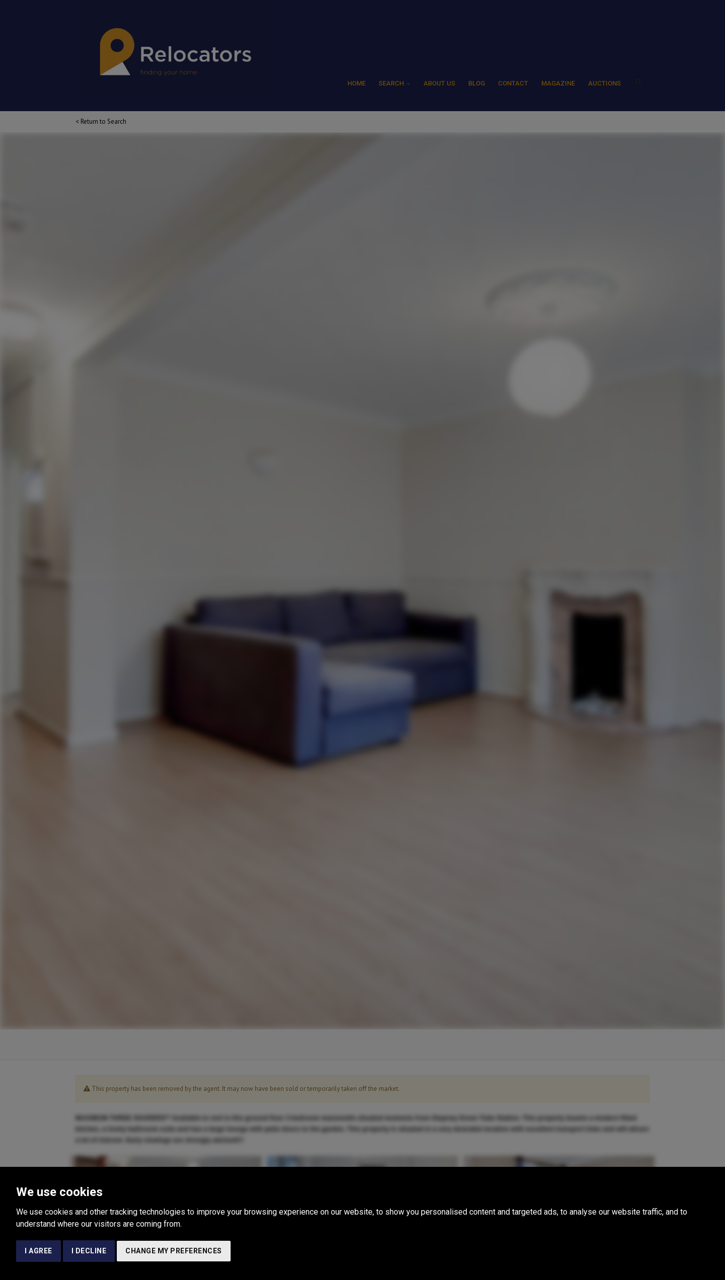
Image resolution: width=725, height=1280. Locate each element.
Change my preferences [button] (173, 1251)
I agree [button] (38, 1251)
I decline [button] (89, 1251)
